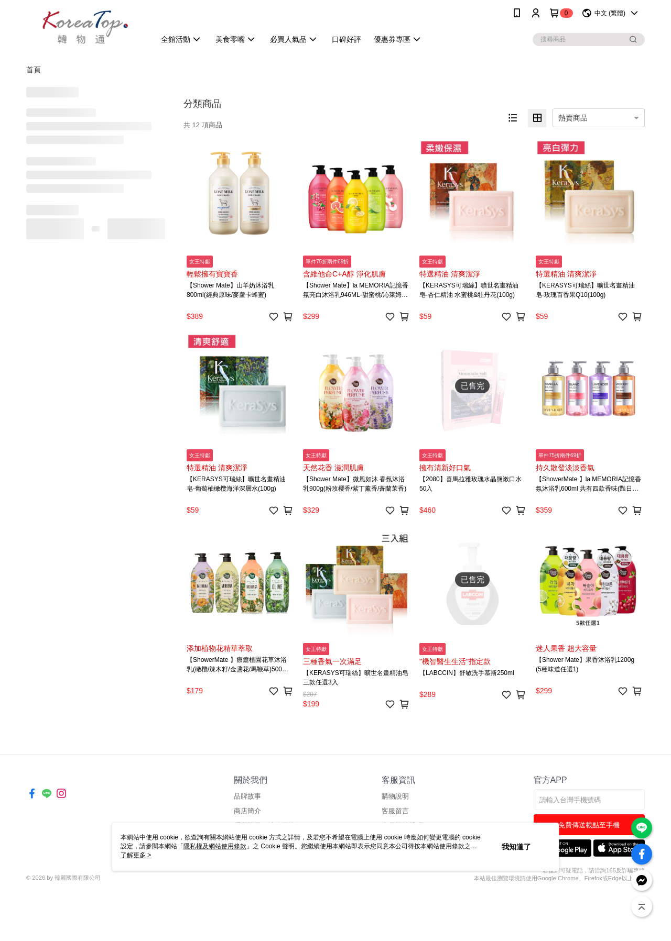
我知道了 (516, 847)
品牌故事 (247, 796)
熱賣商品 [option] (573, 118)
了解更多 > (136, 855)
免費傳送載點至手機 (589, 825)
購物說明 (395, 796)
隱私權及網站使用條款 (214, 846)
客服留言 (395, 811)
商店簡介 (247, 811)
